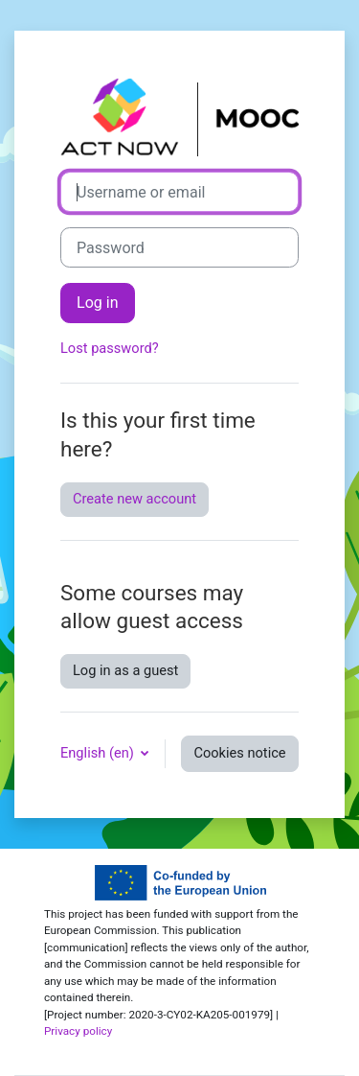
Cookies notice (239, 752)
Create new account (134, 498)
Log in (98, 302)
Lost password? (109, 348)
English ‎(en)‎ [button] (98, 752)
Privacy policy (78, 1031)
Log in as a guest (125, 670)
